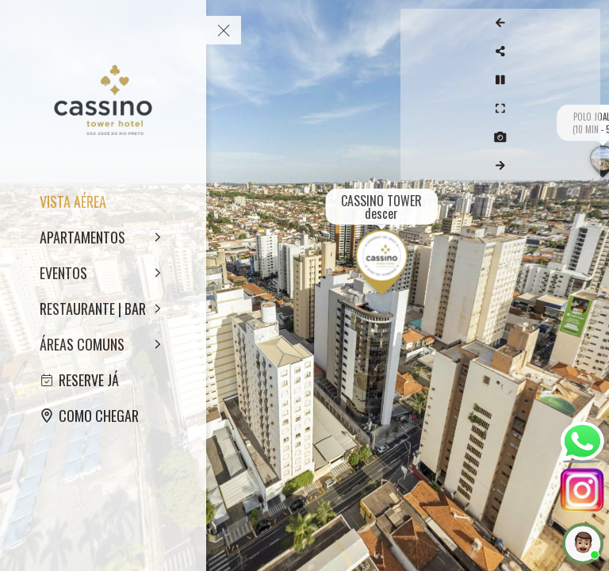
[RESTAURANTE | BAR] (103, 308)
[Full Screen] (583, 108)
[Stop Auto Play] (583, 80)
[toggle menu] (223, 30)
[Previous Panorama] (583, 23)
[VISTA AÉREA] (103, 201)
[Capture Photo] (583, 137)
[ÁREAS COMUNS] (103, 344)
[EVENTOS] (103, 272)
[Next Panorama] (583, 165)
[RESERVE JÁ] (103, 379)
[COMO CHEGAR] (103, 415)
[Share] (583, 51)
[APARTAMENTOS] (103, 237)
